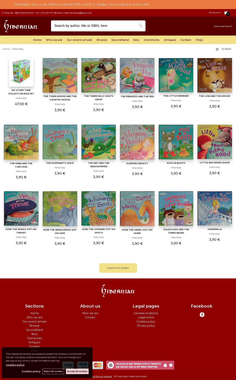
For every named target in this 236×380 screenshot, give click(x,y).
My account (215, 12)
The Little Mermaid (176, 96)
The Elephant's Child (60, 163)
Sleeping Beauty (137, 163)
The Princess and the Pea (137, 96)
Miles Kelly (21, 98)
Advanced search (223, 26)
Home (37, 40)
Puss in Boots (176, 163)
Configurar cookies (101, 376)
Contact (185, 40)
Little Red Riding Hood (215, 162)
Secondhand (120, 40)
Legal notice (146, 317)
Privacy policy (146, 325)
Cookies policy (146, 321)
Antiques (170, 40)
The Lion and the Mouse (214, 96)
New (136, 40)
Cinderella (214, 229)
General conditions (146, 313)
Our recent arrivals (79, 40)
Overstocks (151, 40)
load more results (118, 267)
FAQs (199, 40)
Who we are (54, 40)
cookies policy (15, 365)
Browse (102, 40)
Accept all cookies (77, 371)
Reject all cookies (53, 371)
